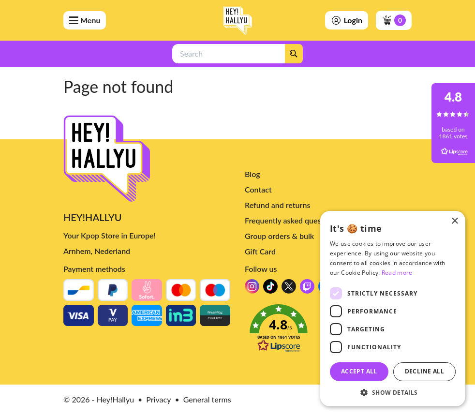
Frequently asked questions (291, 220)
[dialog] (392, 308)
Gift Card (260, 251)
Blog (252, 173)
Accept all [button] (359, 371)
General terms (207, 399)
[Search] (293, 53)
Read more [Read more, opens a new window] (397, 272)
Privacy (158, 399)
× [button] (454, 221)
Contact (258, 189)
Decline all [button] (424, 371)
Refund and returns (277, 204)
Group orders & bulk (279, 235)
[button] (393, 392)
